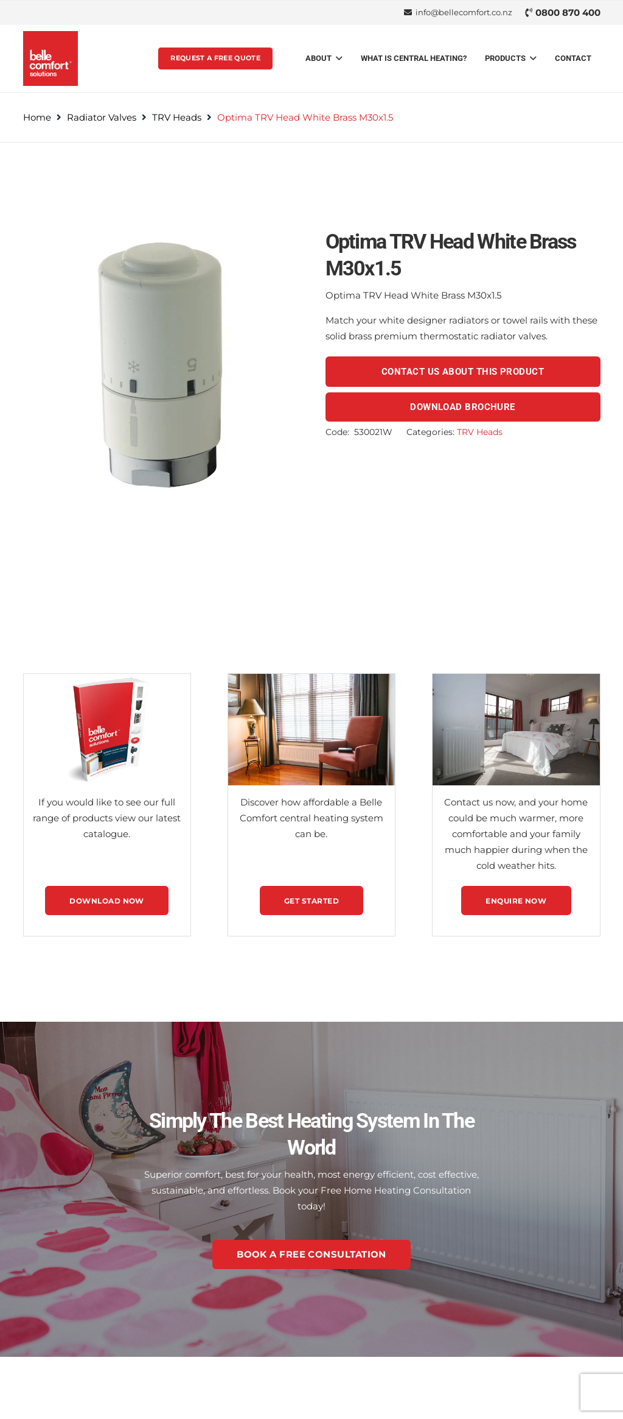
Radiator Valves (101, 117)
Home (37, 117)
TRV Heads (176, 117)
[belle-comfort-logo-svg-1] (50, 58)
